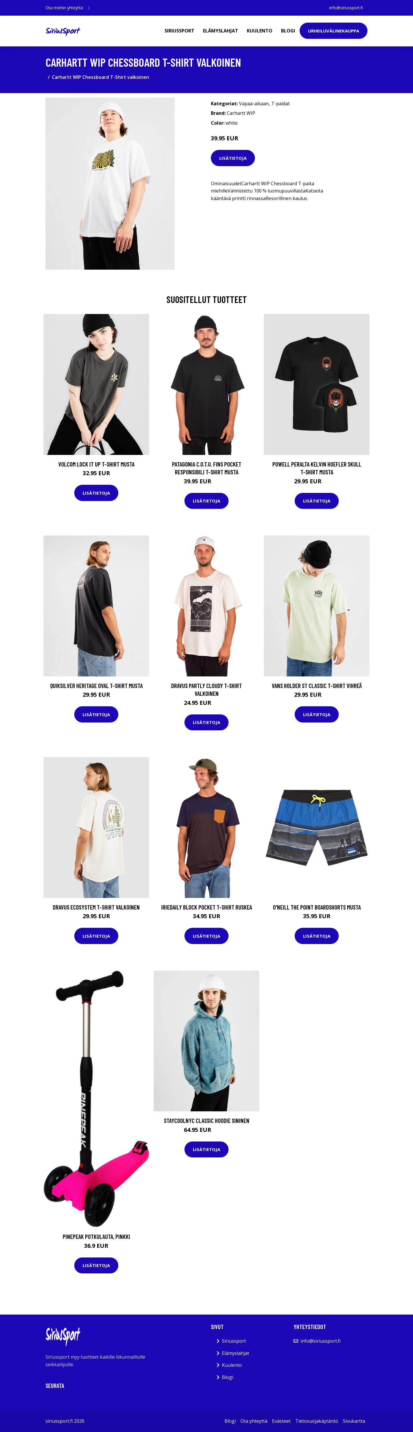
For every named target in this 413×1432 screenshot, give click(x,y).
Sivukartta (354, 1421)
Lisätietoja (233, 158)
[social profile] (89, 7)
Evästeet (281, 1421)
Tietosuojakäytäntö (316, 1421)
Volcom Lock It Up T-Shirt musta (96, 464)
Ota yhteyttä (253, 1421)
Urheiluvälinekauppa (333, 31)
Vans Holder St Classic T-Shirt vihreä (317, 685)
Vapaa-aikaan (254, 103)
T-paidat (280, 103)
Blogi (288, 31)
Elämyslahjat (220, 31)
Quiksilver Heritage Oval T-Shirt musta (96, 685)
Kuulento (259, 31)
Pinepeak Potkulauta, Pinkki (96, 1236)
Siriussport (179, 31)
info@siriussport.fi (346, 7)
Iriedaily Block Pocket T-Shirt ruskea (206, 907)
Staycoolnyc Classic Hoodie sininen (206, 1120)
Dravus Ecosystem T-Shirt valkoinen (96, 907)
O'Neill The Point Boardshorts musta (317, 907)
